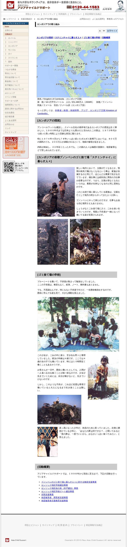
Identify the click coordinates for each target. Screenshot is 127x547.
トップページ (10, 19)
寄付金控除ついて (12, 77)
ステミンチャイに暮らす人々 (68, 37)
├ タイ (8, 54)
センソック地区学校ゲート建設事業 (57, 491)
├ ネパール (10, 38)
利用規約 (62, 14)
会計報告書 (9, 116)
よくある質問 (98, 19)
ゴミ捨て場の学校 (92, 37)
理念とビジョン (33, 14)
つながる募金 (10, 69)
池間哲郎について (12, 105)
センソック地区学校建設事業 (54, 485)
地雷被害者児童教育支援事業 (54, 500)
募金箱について (11, 81)
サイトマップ (49, 14)
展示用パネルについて (14, 89)
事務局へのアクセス (115, 19)
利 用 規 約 (62, 525)
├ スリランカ (11, 58)
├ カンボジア (11, 46)
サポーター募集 (11, 65)
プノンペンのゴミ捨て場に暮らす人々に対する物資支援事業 (69, 482)
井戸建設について (12, 85)
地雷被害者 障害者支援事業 (54, 497)
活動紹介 (8, 34)
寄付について (10, 73)
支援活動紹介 (26, 19)
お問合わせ (84, 19)
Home (7, 26)
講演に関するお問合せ (14, 109)
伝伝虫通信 (9, 113)
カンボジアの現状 (45, 37)
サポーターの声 (11, 101)
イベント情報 (10, 97)
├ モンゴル (10, 50)
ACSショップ (10, 93)
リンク (8, 128)
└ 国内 (8, 62)
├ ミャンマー (11, 42)
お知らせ (8, 30)
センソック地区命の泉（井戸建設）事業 (59, 488)
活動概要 (106, 37)
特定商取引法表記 (93, 14)
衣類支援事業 (47, 494)
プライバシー (76, 14)
